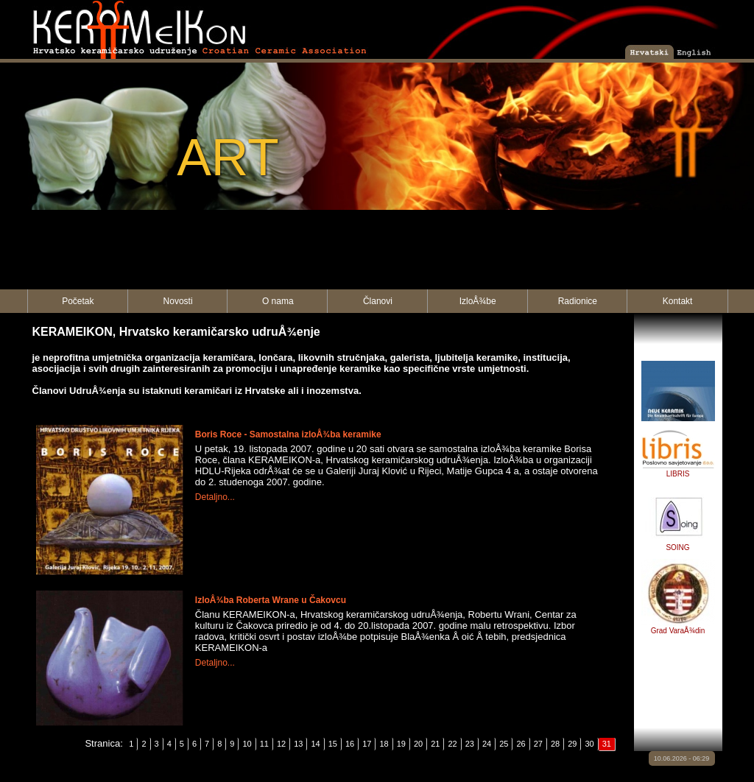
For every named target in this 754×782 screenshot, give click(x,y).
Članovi (377, 301)
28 (555, 743)
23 (469, 743)
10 (246, 743)
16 (349, 743)
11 (264, 743)
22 (452, 743)
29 (572, 743)
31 (606, 743)
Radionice (577, 301)
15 (332, 743)
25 (503, 743)
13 (298, 743)
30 (589, 743)
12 (281, 743)
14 (315, 743)
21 (435, 743)
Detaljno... (215, 497)
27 (538, 743)
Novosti (178, 301)
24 (486, 743)
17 (366, 743)
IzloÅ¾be (477, 301)
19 (401, 743)
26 (520, 743)
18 (383, 743)
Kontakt (678, 301)
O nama (278, 301)
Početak (78, 301)
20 (418, 743)
